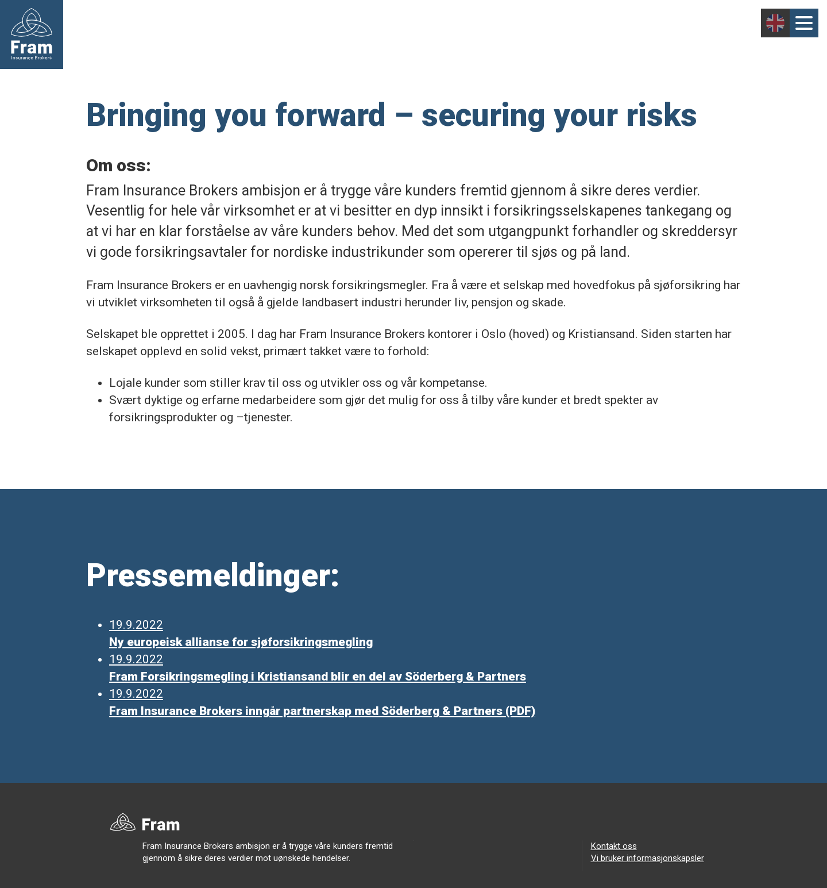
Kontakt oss (614, 846)
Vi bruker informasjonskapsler (647, 858)
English (775, 23)
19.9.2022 (136, 625)
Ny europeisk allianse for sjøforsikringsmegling (241, 642)
